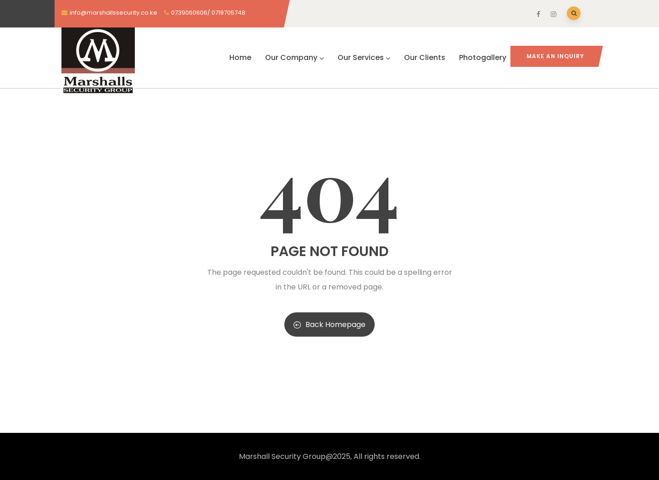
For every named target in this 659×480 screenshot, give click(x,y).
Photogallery (482, 57)
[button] (592, 14)
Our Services (364, 57)
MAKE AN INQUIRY (555, 56)
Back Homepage (329, 324)
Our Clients (424, 57)
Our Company (294, 57)
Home (240, 57)
